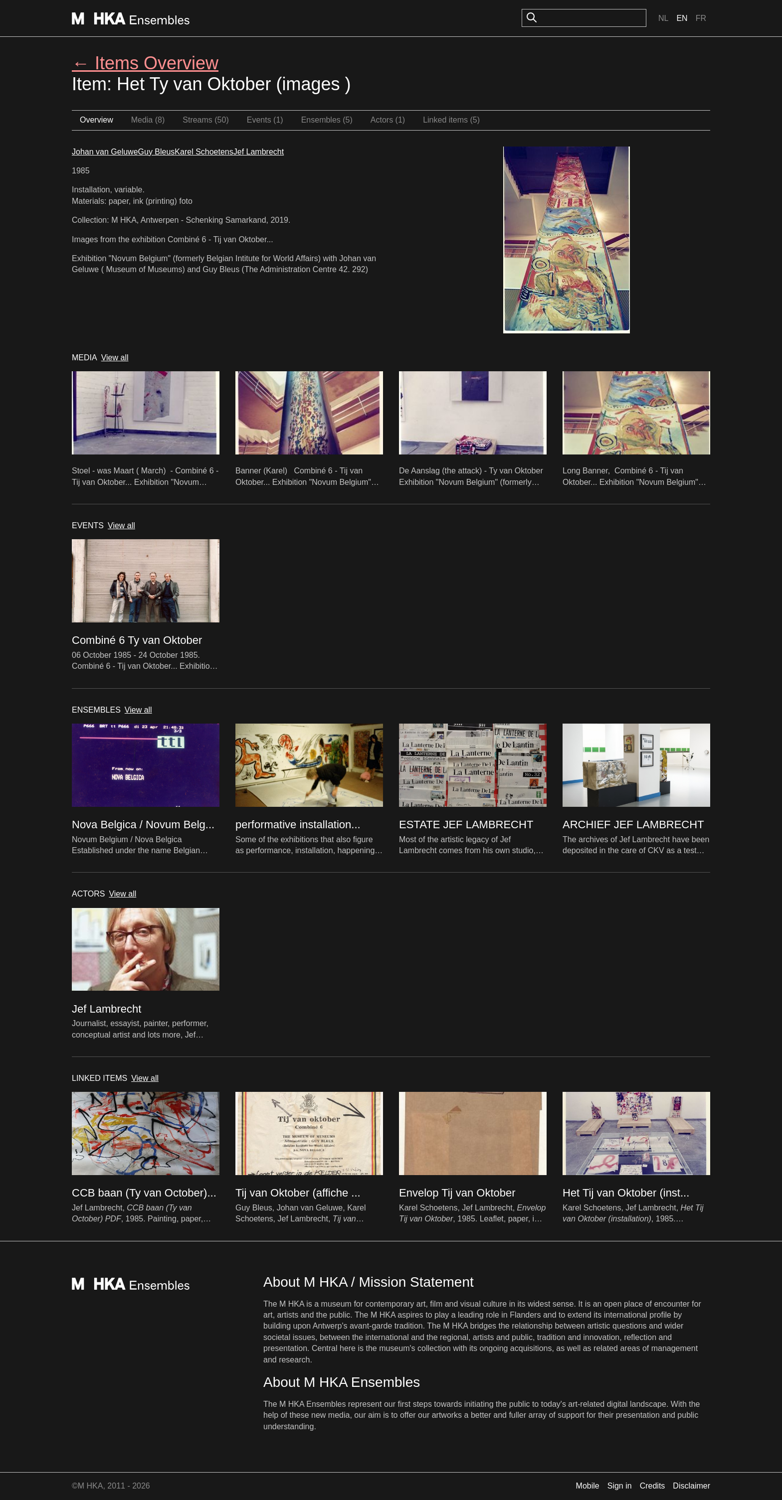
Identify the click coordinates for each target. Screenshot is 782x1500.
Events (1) (265, 120)
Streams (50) (205, 120)
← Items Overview (145, 63)
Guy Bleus (156, 152)
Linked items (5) (451, 120)
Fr (701, 18)
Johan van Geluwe (105, 152)
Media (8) (148, 120)
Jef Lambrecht (258, 152)
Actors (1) (388, 120)
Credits (652, 1486)
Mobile (587, 1486)
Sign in (619, 1486)
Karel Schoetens (204, 152)
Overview (96, 120)
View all (115, 357)
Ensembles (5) (327, 120)
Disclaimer (691, 1486)
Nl (663, 18)
